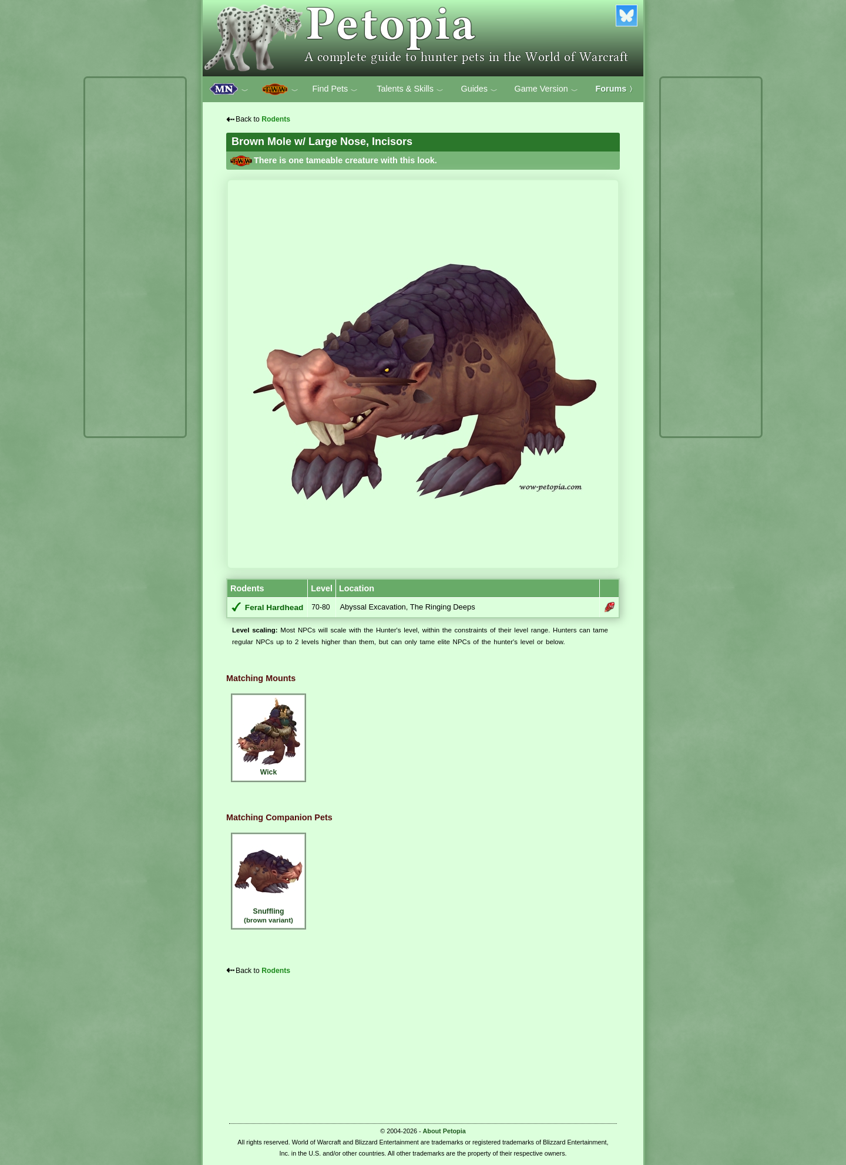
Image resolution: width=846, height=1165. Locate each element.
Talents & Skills (410, 89)
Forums (616, 88)
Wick (268, 736)
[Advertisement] (135, 257)
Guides (479, 89)
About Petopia (444, 1130)
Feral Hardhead (274, 607)
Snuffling (268, 879)
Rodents (275, 119)
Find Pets (335, 89)
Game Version (546, 89)
